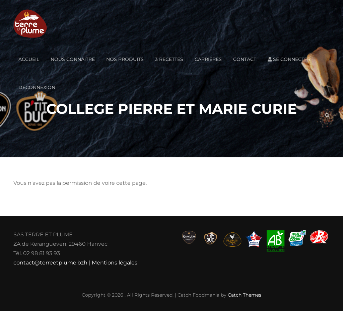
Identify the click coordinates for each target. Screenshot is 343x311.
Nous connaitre (73, 59)
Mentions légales (114, 262)
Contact (244, 59)
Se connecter (289, 59)
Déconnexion (36, 87)
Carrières (208, 59)
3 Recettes (169, 59)
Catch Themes (244, 295)
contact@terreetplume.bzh (50, 262)
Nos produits (125, 59)
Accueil (28, 59)
